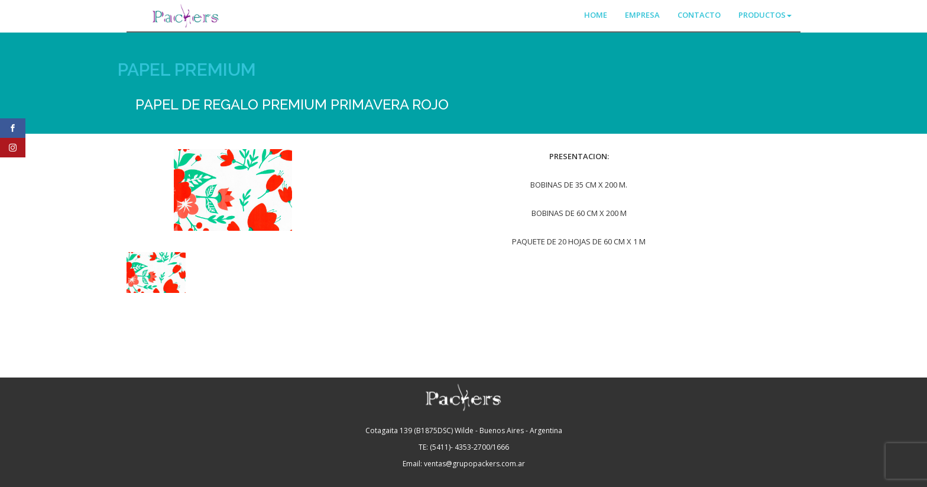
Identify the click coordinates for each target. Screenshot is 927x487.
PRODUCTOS (765, 14)
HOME (595, 14)
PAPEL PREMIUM (187, 69)
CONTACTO (699, 14)
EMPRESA (642, 14)
